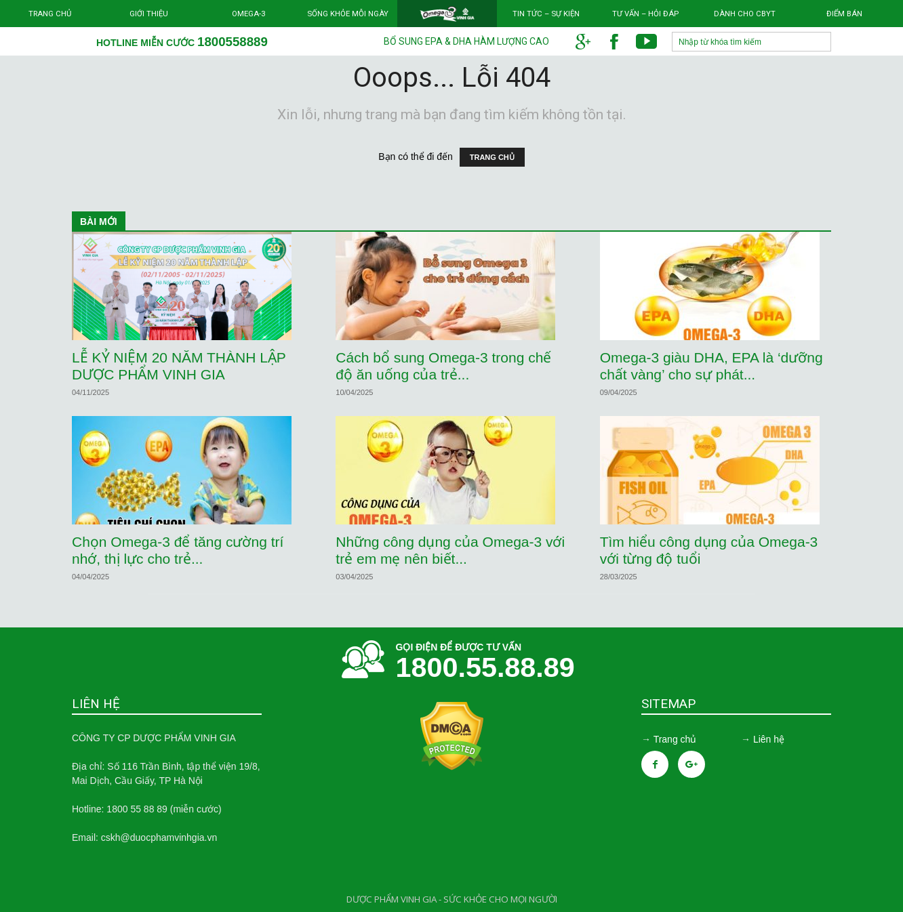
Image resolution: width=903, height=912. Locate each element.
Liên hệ (768, 739)
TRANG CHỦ (492, 157)
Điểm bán (844, 13)
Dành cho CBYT (745, 13)
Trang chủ (49, 13)
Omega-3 (248, 13)
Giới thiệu (148, 13)
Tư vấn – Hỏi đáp (645, 13)
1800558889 (232, 42)
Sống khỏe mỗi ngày (347, 13)
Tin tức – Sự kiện (546, 13)
